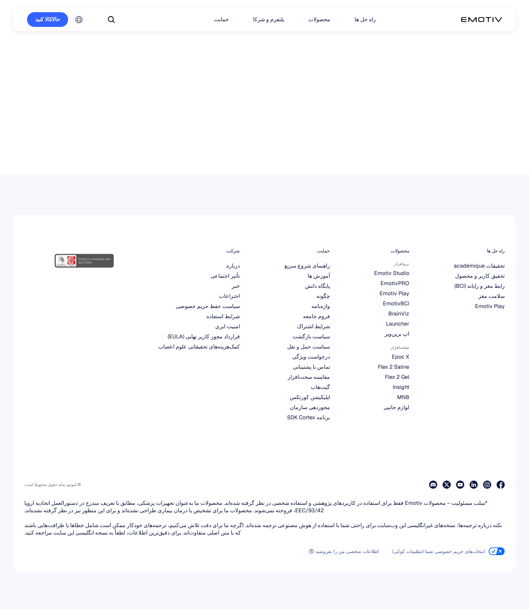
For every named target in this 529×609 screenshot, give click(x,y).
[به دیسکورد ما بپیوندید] (433, 485)
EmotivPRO (395, 283)
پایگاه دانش (317, 286)
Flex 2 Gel (397, 376)
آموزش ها (319, 275)
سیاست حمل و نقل (308, 346)
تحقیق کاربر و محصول (480, 275)
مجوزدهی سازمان (310, 407)
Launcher (397, 323)
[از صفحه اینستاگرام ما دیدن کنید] (487, 485)
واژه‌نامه (320, 306)
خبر (236, 286)
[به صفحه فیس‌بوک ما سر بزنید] (501, 485)
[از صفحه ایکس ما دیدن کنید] (447, 485)
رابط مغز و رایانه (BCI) (479, 286)
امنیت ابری (227, 326)
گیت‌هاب (320, 387)
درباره (233, 265)
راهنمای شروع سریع (307, 265)
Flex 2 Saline (393, 366)
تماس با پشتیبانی (311, 366)
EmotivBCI (396, 303)
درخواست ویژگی (311, 356)
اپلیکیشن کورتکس (310, 397)
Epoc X (400, 356)
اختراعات (229, 296)
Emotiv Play (490, 306)
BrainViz (398, 313)
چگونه (323, 296)
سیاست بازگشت (311, 336)
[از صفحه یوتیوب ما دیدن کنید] (460, 485)
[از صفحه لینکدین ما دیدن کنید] (474, 485)
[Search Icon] (111, 19)
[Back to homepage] (481, 19)
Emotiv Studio (391, 273)
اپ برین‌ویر (397, 333)
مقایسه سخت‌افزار (309, 376)
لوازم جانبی (396, 407)
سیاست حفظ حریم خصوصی (208, 306)
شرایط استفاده (223, 316)
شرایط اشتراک (313, 326)
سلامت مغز (491, 296)
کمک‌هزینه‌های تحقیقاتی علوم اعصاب (199, 346)
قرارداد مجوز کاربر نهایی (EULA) (204, 336)
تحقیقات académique (479, 265)
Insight (401, 387)
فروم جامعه (316, 316)
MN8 (403, 397)
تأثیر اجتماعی (225, 275)
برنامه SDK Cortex (308, 417)
